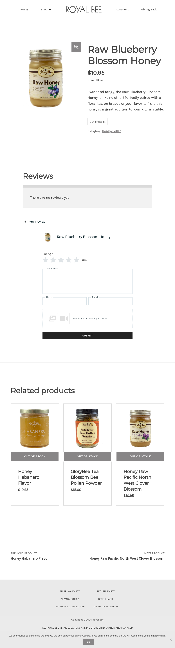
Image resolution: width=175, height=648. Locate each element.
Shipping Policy (70, 591)
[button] (76, 47)
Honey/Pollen (111, 131)
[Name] (64, 301)
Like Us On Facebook (105, 606)
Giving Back (149, 9)
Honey (24, 9)
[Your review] (87, 281)
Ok (88, 642)
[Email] (110, 301)
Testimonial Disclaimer (70, 606)
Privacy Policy (69, 599)
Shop (46, 9)
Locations (122, 9)
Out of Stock (34, 456)
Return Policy (106, 591)
